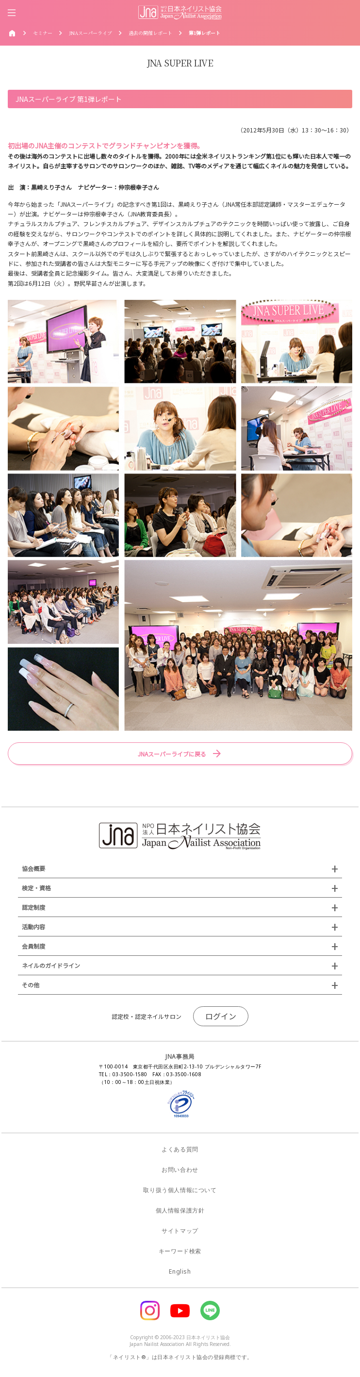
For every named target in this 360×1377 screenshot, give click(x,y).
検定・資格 (36, 888)
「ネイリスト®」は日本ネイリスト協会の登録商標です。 (179, 1357)
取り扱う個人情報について (179, 1190)
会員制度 (33, 946)
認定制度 (33, 907)
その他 (30, 985)
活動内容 (33, 926)
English (180, 1271)
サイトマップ (180, 1231)
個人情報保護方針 (180, 1210)
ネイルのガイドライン (51, 965)
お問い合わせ (180, 1169)
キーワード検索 (180, 1251)
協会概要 (33, 868)
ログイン (220, 1016)
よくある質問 (180, 1149)
